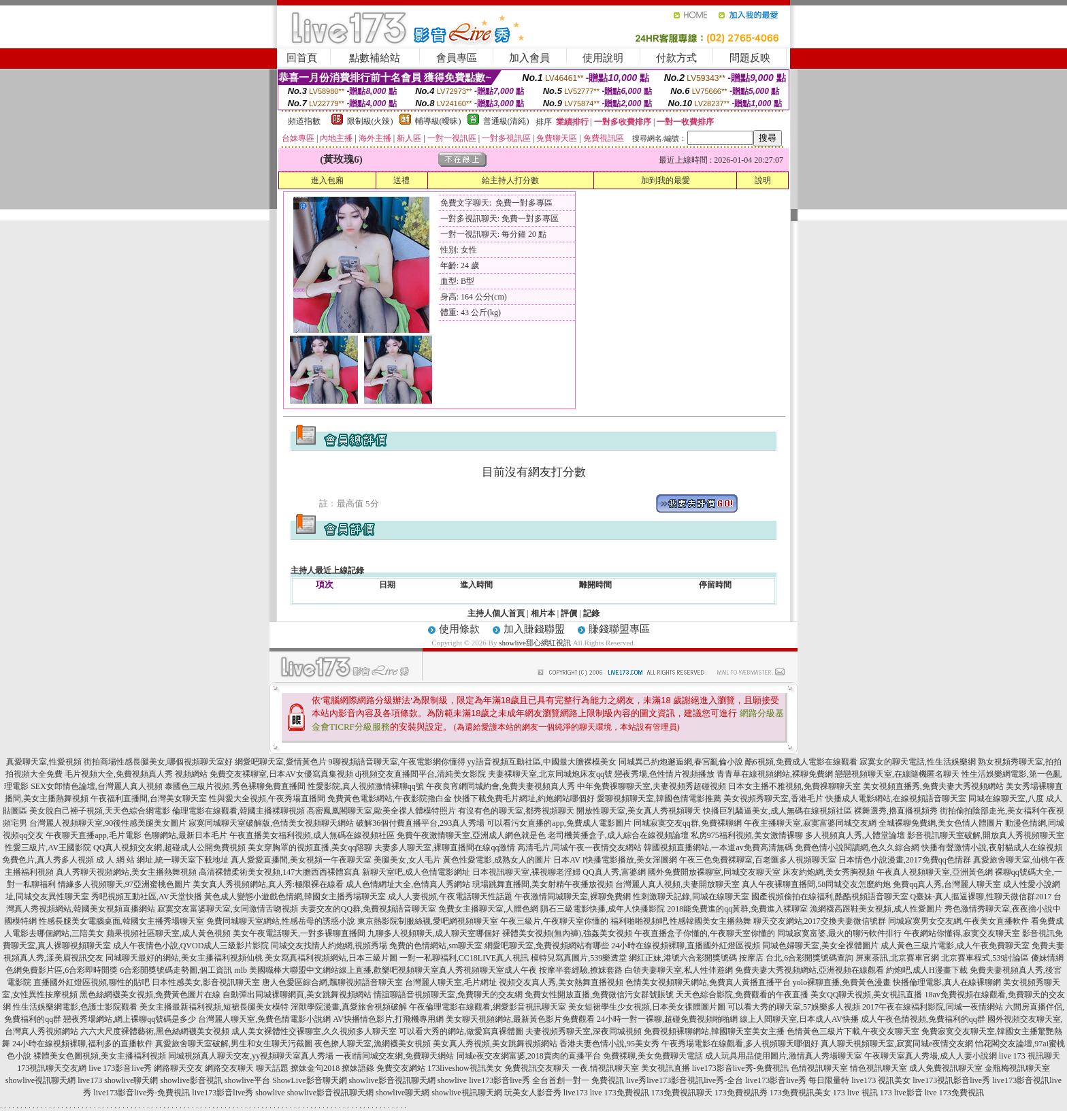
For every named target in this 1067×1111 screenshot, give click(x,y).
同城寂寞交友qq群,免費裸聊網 (688, 823)
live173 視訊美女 (880, 1080)
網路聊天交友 (178, 1068)
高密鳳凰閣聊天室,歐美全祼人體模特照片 (381, 811)
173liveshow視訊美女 (464, 1068)
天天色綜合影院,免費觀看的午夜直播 (742, 994)
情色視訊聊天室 (878, 1068)
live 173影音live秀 (120, 1068)
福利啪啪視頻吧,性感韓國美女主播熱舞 (680, 921)
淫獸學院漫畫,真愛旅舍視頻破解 (349, 1007)
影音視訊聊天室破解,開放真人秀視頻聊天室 (985, 835)
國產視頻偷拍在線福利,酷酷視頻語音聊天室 (829, 896)
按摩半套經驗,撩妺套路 (581, 970)
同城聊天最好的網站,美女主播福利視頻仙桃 (184, 958)
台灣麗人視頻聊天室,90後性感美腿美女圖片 (107, 823)
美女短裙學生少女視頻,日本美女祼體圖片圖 (646, 1007)
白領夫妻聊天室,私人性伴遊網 (679, 970)
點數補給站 (374, 57)
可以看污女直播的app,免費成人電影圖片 (559, 823)
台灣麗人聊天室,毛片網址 (451, 982)
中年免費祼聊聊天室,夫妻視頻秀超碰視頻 (651, 786)
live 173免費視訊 (619, 1092)
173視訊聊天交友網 (51, 1068)
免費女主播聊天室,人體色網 (488, 909)
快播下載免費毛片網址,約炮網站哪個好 (524, 798)
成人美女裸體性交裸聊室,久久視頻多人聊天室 (314, 1031)
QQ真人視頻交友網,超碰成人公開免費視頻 (169, 847)
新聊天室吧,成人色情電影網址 (416, 872)
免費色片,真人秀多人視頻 (48, 860)
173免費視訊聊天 (681, 1092)
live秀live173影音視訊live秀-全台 (684, 1080)
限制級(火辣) (370, 121)
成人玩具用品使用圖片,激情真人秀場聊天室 (783, 1056)
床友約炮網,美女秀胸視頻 (828, 872)
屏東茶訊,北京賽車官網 (897, 958)
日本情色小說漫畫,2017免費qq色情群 (904, 860)
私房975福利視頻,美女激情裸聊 (747, 835)
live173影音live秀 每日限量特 (797, 1080)
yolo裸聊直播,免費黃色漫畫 (842, 982)
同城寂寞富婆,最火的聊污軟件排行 (839, 933)
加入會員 (529, 57)
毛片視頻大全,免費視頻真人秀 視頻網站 (136, 774)
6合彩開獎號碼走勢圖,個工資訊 (176, 970)
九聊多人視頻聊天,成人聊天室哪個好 (433, 933)
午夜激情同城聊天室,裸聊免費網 (572, 896)
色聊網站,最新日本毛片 (185, 835)
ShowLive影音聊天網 (309, 1080)
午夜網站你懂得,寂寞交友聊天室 (962, 933)
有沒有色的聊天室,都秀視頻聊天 (516, 811)
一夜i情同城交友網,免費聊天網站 (394, 1056)
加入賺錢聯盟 (534, 629)
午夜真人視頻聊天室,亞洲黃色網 (934, 872)
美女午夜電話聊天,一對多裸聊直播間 (299, 933)
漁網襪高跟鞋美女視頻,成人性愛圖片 (876, 909)
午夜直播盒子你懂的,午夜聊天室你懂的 (704, 933)
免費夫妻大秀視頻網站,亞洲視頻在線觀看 (809, 970)
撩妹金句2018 (315, 1068)
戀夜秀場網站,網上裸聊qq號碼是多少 (129, 1019)
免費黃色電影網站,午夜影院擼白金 (389, 798)
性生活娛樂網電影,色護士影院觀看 (75, 1007)
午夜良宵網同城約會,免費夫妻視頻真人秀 (500, 786)
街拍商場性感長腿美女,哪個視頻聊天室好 (158, 762)
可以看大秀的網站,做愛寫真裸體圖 (461, 1031)
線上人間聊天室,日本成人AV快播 (799, 1019)
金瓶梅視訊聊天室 (1017, 1068)
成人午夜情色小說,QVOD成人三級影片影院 (191, 945)
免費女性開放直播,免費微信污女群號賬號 (599, 994)
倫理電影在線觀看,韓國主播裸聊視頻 (238, 811)
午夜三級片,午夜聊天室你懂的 (554, 921)
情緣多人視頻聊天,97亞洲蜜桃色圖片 (124, 884)
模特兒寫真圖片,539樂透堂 (579, 958)
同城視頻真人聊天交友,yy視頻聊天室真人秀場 (250, 1056)
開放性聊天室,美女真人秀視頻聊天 (638, 811)
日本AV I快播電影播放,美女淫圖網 (615, 860)
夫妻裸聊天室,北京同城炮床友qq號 (550, 774)
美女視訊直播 (665, 1068)
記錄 (591, 613)
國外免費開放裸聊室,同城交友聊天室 (714, 872)
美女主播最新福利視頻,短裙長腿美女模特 (214, 1007)
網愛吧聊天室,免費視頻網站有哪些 (547, 945)
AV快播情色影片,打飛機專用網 (388, 1019)
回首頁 (301, 57)
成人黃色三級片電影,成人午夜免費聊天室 (955, 945)
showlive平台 (247, 1080)
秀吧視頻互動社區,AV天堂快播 (146, 896)
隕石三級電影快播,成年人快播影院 (602, 909)
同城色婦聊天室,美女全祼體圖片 (820, 945)
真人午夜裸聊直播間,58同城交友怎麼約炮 (816, 884)
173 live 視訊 (855, 1092)
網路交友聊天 (229, 1068)
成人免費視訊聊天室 (946, 1068)
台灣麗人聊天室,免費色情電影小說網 (264, 1019)
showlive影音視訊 (191, 1080)
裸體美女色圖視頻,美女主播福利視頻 (99, 1056)
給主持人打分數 (510, 180)
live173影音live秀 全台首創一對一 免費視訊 (546, 1080)
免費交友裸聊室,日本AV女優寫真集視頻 (281, 774)
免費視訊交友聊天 (537, 1068)
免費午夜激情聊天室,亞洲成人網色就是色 (471, 835)
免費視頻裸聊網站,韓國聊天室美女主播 (714, 1031)
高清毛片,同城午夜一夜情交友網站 (579, 847)
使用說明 (602, 57)
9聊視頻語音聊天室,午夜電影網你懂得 (397, 762)
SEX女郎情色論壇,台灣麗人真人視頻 (97, 786)
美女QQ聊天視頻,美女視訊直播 (866, 994)
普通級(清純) (506, 121)
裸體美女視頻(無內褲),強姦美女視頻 (567, 933)
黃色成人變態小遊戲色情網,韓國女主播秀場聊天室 (295, 896)
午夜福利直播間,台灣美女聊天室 (149, 798)
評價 (569, 613)
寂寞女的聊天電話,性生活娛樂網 (917, 762)
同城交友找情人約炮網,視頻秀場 (329, 945)
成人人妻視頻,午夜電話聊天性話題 (450, 896)
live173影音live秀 (222, 1092)
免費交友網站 (400, 1068)
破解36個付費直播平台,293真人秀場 (420, 823)
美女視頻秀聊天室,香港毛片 (773, 798)
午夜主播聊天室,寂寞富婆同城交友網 (810, 823)
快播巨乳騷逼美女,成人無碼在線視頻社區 (777, 811)
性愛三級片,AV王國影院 (48, 847)
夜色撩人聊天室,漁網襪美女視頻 (372, 1043)
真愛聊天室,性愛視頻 (44, 762)
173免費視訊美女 (800, 1092)
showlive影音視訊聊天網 (392, 1080)
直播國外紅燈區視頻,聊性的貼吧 (91, 982)
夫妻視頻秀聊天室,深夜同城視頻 (583, 1031)
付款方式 (676, 57)
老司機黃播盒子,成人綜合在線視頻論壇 (618, 835)
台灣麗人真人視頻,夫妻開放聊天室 (677, 884)
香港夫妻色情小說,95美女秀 (609, 1043)
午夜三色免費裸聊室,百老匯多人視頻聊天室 (757, 860)
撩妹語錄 (358, 1068)
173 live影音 (901, 1092)
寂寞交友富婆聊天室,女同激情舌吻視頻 (227, 909)
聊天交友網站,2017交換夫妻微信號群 (819, 921)
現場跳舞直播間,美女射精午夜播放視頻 (542, 884)
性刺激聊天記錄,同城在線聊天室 (691, 896)
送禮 (401, 180)
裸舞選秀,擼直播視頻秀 (896, 811)
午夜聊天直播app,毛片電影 (93, 835)
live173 (90, 1080)
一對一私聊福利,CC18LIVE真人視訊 (464, 958)
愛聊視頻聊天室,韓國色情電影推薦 (659, 798)
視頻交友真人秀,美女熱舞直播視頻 (561, 982)
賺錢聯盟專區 (619, 629)
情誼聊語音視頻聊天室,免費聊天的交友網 (448, 994)
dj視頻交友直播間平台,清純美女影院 (420, 774)
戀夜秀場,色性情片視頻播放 (664, 774)
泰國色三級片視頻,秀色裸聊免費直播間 (235, 786)
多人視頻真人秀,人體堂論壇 (855, 835)
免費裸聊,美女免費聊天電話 (653, 1056)
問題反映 (749, 57)
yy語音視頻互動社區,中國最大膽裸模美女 (542, 762)
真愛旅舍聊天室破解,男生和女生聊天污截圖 (233, 1043)
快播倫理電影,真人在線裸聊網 (947, 982)
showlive (452, 1080)
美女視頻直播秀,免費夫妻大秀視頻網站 (933, 786)
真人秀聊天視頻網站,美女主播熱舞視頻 (126, 872)
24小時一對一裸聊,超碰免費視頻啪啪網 (667, 1019)
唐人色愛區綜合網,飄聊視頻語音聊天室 (332, 982)
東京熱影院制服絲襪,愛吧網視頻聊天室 (427, 921)
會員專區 (456, 57)
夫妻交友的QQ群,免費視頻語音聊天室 (368, 909)
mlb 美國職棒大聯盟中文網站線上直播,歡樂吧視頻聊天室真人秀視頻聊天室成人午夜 (385, 970)
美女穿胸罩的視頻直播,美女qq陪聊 (310, 847)
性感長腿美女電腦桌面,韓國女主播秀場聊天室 (121, 921)
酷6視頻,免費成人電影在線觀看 (801, 762)
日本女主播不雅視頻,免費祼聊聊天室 (794, 786)
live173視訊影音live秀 (951, 1080)
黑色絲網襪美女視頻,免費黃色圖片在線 (150, 994)
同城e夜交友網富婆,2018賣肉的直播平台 (529, 1056)
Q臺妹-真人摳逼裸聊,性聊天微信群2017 (981, 896)
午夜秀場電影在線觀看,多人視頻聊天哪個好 (740, 1043)
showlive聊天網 (131, 1080)
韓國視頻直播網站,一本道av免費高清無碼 (718, 847)
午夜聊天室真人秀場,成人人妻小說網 (930, 1056)
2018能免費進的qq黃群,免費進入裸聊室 (737, 909)
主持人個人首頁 (496, 613)
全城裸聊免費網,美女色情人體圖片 (941, 823)
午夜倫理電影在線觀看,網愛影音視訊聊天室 (487, 1007)
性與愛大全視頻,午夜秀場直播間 (267, 798)
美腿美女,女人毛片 (407, 860)
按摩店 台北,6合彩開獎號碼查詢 (796, 958)
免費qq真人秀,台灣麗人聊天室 (947, 884)
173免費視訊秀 (741, 1092)
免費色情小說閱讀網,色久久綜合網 (857, 847)
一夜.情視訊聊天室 (605, 1068)
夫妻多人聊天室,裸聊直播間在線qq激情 (444, 847)
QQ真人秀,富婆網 (613, 872)
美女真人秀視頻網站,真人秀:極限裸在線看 (268, 884)
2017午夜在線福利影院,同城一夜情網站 (932, 1007)
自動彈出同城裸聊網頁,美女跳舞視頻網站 (297, 994)
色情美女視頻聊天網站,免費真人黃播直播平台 (708, 982)
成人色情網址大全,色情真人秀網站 (408, 884)
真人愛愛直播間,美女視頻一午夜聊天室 (301, 860)
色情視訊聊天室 (819, 1068)
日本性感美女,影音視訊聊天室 (206, 982)
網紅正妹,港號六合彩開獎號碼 (683, 958)
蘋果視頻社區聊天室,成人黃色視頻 (168, 933)
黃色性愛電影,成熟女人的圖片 (497, 860)
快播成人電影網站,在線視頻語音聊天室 (895, 798)
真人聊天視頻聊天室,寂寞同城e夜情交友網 (897, 1043)
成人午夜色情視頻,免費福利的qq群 (923, 1019)
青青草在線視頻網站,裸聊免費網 (775, 774)
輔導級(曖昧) (438, 121)
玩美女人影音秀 (532, 1092)
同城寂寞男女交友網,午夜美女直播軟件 (958, 921)
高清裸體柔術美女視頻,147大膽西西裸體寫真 (279, 872)
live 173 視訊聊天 (1029, 1056)
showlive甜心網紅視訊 (535, 643)
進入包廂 (327, 180)
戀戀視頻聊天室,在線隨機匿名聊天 (897, 774)
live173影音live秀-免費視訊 (740, 1068)
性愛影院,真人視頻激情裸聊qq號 (366, 786)
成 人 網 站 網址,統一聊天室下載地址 (162, 860)
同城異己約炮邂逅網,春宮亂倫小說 (681, 762)
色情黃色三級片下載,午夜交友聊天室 (853, 1031)
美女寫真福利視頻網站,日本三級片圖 (331, 958)
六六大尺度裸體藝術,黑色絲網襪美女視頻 (154, 1031)
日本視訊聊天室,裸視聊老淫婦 (526, 872)
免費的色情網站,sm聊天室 (435, 945)
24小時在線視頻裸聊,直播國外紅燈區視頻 (685, 945)
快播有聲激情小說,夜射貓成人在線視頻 (991, 847)
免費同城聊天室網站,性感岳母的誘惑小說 (280, 921)
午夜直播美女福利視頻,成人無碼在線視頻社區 (312, 835)
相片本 (543, 613)
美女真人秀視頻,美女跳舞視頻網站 (495, 1043)
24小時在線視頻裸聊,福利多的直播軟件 (82, 1043)
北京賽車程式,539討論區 (985, 958)
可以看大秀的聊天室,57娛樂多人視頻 (793, 1007)
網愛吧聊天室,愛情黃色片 (281, 762)
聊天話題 (272, 1068)
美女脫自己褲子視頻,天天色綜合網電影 (99, 811)
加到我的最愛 (665, 180)
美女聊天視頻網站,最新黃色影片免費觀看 (520, 1019)
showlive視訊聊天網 (40, 1080)
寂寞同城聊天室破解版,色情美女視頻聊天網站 (271, 823)
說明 (763, 180)
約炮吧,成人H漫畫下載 (927, 970)
